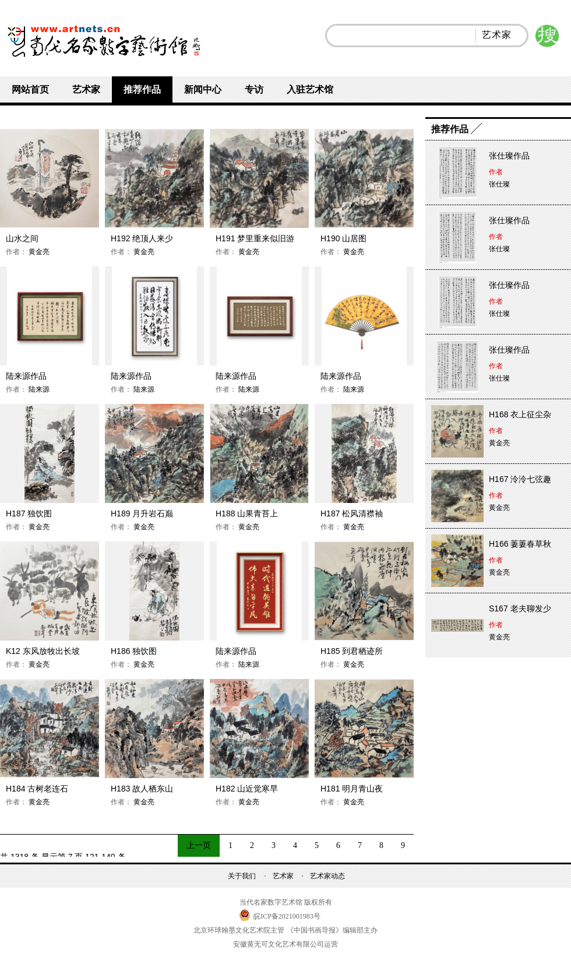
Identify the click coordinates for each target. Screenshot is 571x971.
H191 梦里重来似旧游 (255, 238)
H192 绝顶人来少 (142, 238)
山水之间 (22, 238)
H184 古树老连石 (37, 788)
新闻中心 (202, 89)
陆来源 (38, 389)
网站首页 (30, 89)
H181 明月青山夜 (351, 788)
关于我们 (242, 876)
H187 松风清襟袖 (351, 513)
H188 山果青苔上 (247, 513)
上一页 (198, 845)
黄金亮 (38, 252)
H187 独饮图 (29, 513)
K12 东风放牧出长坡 (43, 651)
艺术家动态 (327, 876)
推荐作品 (142, 89)
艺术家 (86, 89)
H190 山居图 (343, 238)
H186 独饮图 (134, 651)
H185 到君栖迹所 (351, 651)
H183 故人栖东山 (142, 788)
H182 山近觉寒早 (247, 788)
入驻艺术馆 (310, 89)
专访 (254, 89)
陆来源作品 (26, 376)
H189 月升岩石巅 (142, 513)
